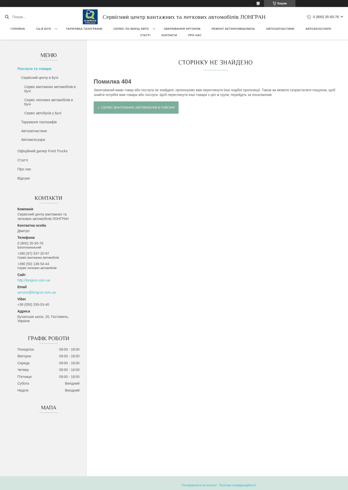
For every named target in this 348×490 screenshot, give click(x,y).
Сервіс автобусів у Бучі (42, 113)
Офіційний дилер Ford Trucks (42, 151)
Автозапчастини (280, 28)
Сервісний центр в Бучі (39, 78)
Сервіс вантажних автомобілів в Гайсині (138, 107)
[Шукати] (6, 16)
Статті (145, 35)
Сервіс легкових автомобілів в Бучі (48, 102)
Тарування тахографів (39, 122)
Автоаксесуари (318, 28)
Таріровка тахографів (84, 28)
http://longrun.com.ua (33, 280)
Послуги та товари (34, 68)
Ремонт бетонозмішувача (233, 28)
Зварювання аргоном (182, 28)
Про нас (195, 35)
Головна (18, 28)
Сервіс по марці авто (131, 28)
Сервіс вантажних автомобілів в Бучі (50, 89)
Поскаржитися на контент (199, 485)
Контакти (169, 35)
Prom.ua (197, 481)
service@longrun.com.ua (36, 292)
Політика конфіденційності (237, 485)
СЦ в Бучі (43, 28)
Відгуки (23, 178)
